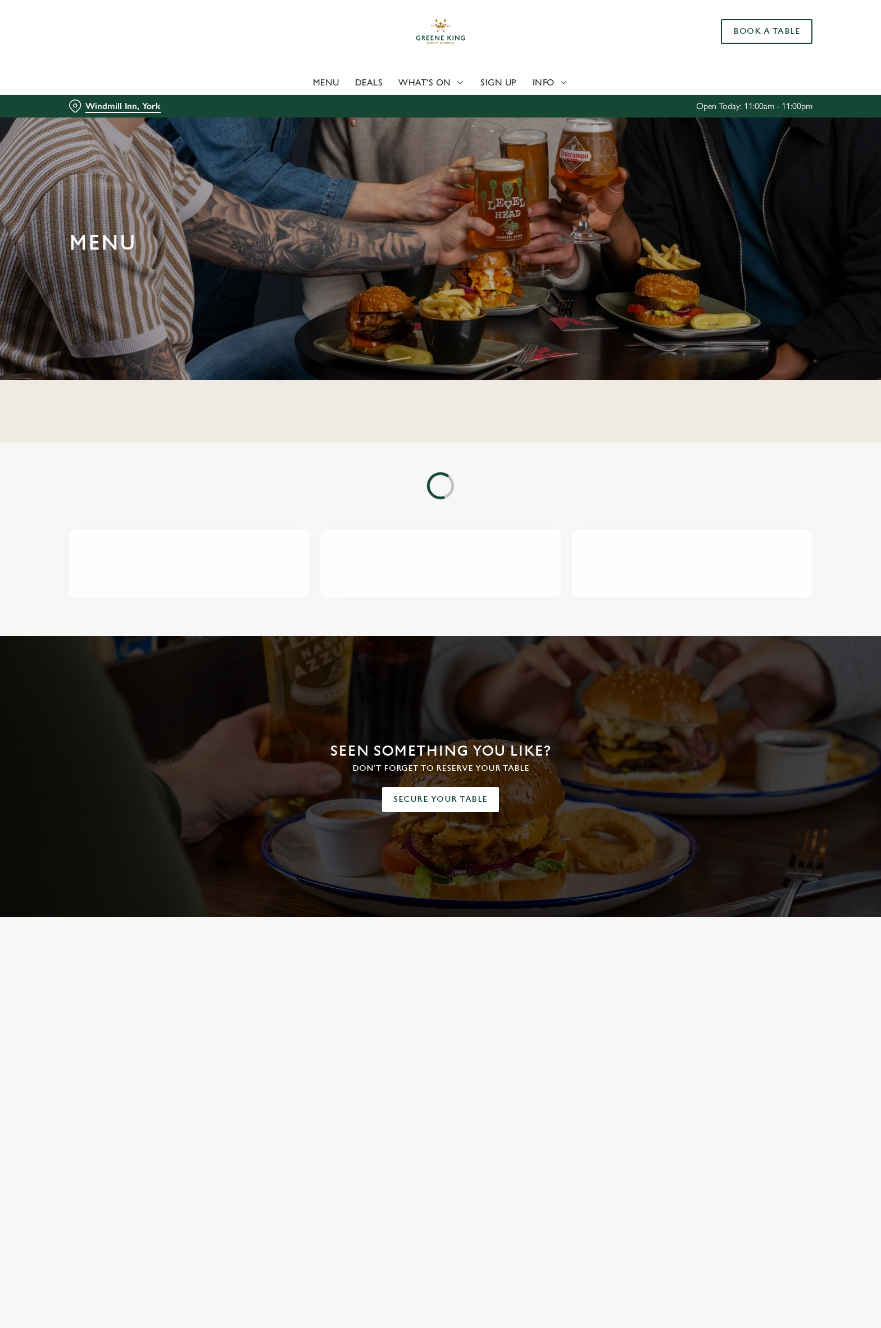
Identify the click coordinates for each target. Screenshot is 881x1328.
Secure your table (440, 799)
